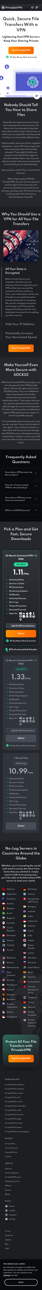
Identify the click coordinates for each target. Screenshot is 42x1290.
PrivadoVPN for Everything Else (17, 1131)
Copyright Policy (11, 1152)
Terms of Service (11, 1148)
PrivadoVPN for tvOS (13, 1110)
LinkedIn (12, 1210)
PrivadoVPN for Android (14, 1089)
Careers (8, 1190)
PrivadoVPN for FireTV (14, 1102)
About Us (8, 1168)
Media (7, 1194)
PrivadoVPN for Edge (13, 1119)
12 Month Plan (21, 702)
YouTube (12, 1219)
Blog (6, 1244)
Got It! (20, 1282)
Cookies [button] (8, 1156)
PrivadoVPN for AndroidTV (15, 1106)
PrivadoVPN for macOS (14, 1093)
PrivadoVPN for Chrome (14, 1114)
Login (7, 1248)
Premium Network (12, 1173)
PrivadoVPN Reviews (13, 1177)
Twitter (11, 1206)
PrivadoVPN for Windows (15, 1084)
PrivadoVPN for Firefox (14, 1123)
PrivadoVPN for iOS (12, 1097)
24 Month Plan (21, 598)
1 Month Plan (21, 793)
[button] (22, 730)
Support (8, 1240)
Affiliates (8, 1186)
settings (6, 1275)
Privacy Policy (10, 1144)
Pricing (7, 1231)
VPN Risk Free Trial (12, 1181)
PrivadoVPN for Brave (13, 1127)
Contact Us (9, 1235)
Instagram (13, 1215)
